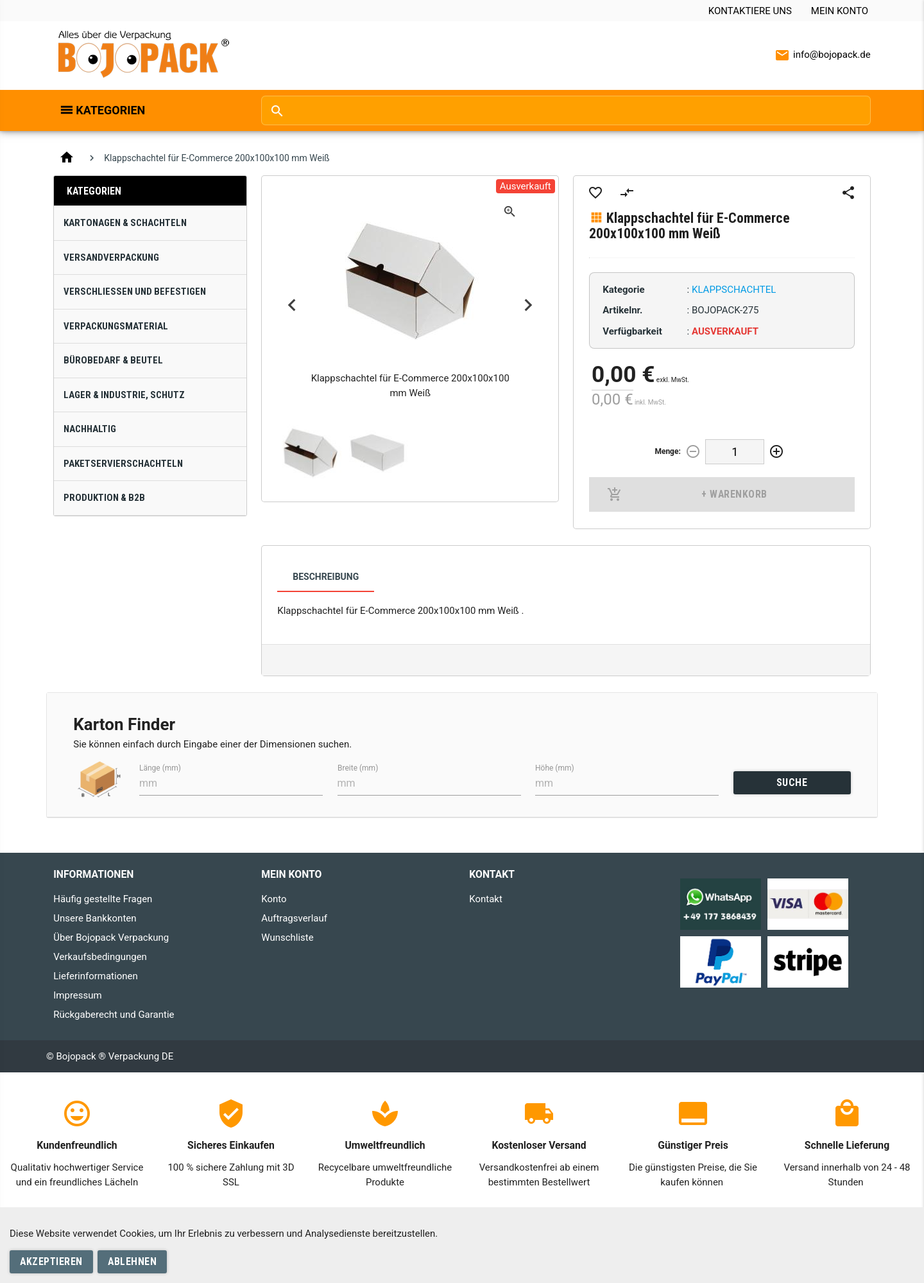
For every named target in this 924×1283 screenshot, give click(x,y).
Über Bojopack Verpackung (111, 937)
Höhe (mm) (554, 767)
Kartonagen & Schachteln (125, 223)
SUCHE (792, 782)
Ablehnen (132, 1261)
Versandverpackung (111, 257)
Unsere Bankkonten (94, 918)
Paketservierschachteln (123, 463)
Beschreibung (326, 577)
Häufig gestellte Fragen (102, 899)
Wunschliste (287, 937)
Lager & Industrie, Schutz (124, 395)
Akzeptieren (51, 1261)
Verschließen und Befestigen (135, 291)
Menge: (667, 451)
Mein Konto (839, 11)
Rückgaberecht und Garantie (113, 1014)
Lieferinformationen (95, 976)
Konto (273, 899)
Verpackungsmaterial (116, 326)
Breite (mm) (358, 767)
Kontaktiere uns (750, 11)
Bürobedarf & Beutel (113, 360)
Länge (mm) (160, 767)
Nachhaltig (90, 429)
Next (528, 305)
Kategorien (110, 110)
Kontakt (485, 899)
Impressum (77, 995)
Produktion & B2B (104, 497)
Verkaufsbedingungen (100, 957)
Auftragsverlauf (294, 918)
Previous (291, 305)
